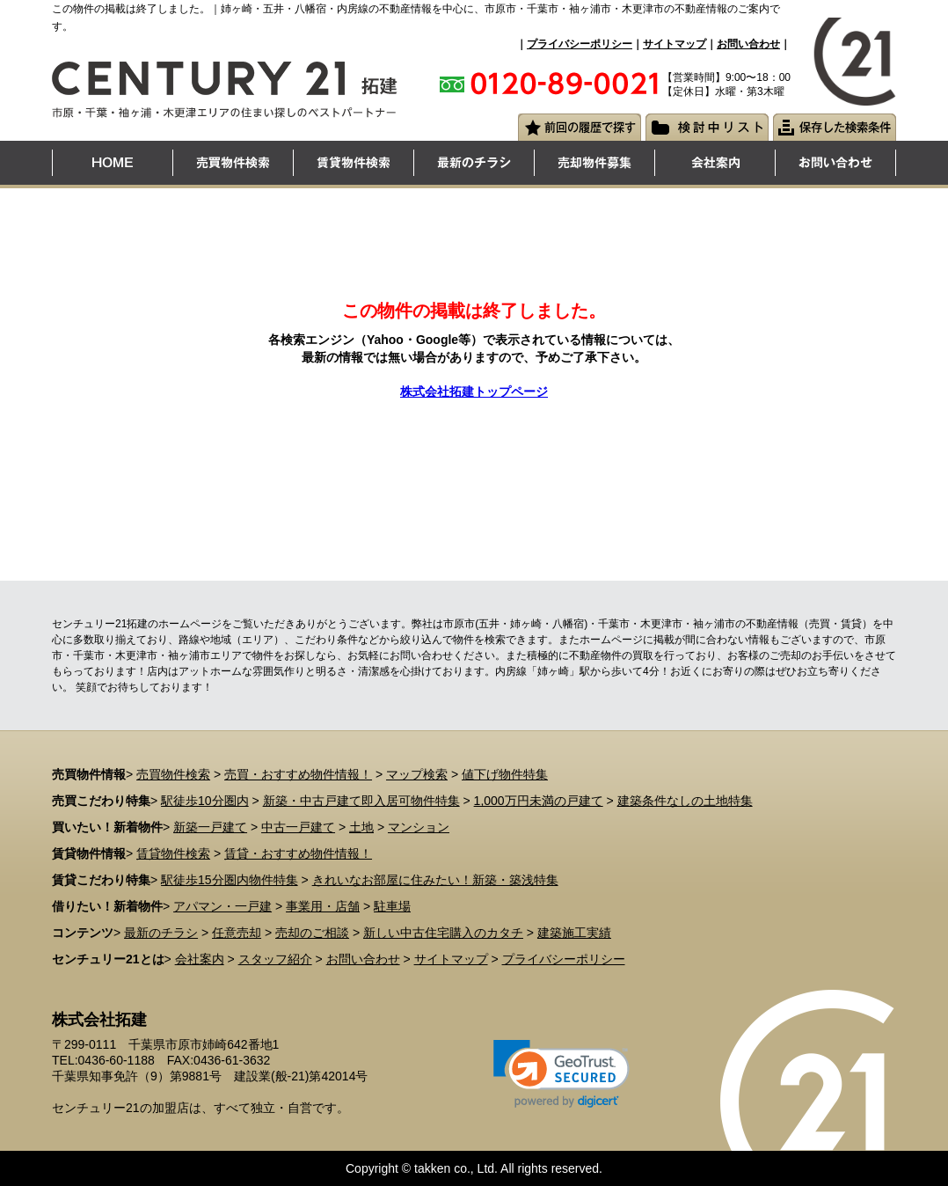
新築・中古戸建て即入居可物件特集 (361, 801)
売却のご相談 (312, 933)
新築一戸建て (210, 827)
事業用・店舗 (323, 906)
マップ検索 (417, 774)
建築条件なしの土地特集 (685, 801)
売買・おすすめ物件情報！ (298, 774)
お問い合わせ (748, 44)
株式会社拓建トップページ (474, 391)
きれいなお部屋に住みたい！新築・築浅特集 (435, 880)
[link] (561, 1073)
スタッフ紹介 (275, 959)
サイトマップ (674, 44)
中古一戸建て (298, 827)
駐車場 (392, 906)
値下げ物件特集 (505, 774)
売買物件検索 (173, 774)
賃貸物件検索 (173, 853)
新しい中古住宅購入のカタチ (443, 933)
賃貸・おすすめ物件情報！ (298, 853)
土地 (361, 827)
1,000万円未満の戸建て (538, 801)
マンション (418, 827)
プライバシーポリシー (579, 44)
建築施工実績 (574, 933)
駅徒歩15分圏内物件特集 (229, 880)
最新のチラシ (161, 933)
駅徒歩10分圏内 (205, 801)
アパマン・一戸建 (222, 906)
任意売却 (236, 933)
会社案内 (199, 959)
